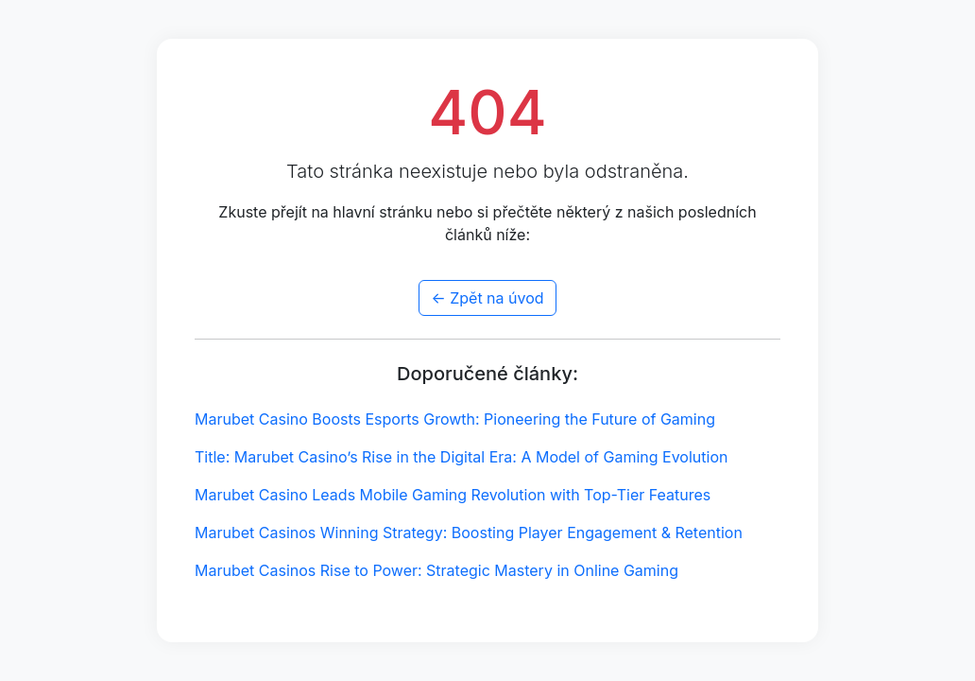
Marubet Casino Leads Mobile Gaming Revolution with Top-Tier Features (452, 494)
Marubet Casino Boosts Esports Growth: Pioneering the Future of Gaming (455, 419)
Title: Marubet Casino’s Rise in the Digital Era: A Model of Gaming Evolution (461, 456)
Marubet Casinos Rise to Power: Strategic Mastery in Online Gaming (436, 570)
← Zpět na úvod (487, 297)
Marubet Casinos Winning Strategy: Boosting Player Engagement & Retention (469, 532)
